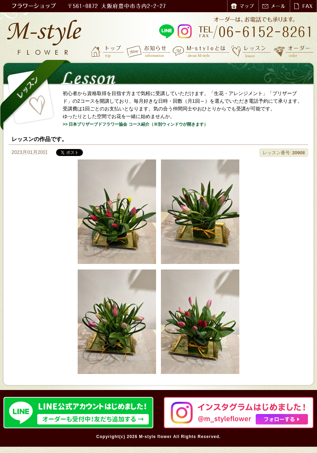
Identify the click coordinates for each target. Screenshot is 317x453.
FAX (303, 6)
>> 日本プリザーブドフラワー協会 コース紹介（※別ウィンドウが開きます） (135, 124)
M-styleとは (201, 51)
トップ (108, 51)
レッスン (251, 51)
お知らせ (148, 51)
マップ (242, 6)
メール (274, 6)
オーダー (293, 51)
